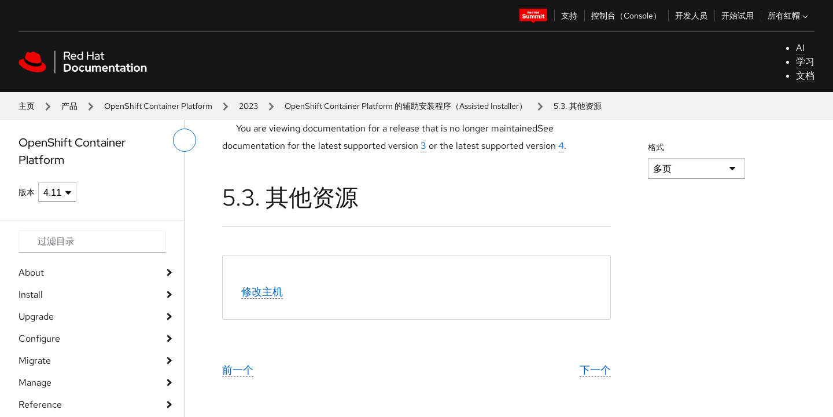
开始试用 (737, 15)
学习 (805, 62)
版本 (27, 192)
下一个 (595, 369)
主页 (27, 106)
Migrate (35, 360)
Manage (35, 382)
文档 (805, 76)
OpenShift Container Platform (158, 106)
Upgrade (36, 316)
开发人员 (691, 15)
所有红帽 (789, 15)
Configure (39, 338)
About (31, 272)
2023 (248, 106)
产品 (69, 106)
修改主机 (262, 291)
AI (800, 48)
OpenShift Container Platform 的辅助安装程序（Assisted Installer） (406, 106)
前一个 (237, 369)
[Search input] (92, 242)
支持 (569, 15)
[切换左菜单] (184, 140)
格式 (656, 147)
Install (31, 294)
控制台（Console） (626, 15)
